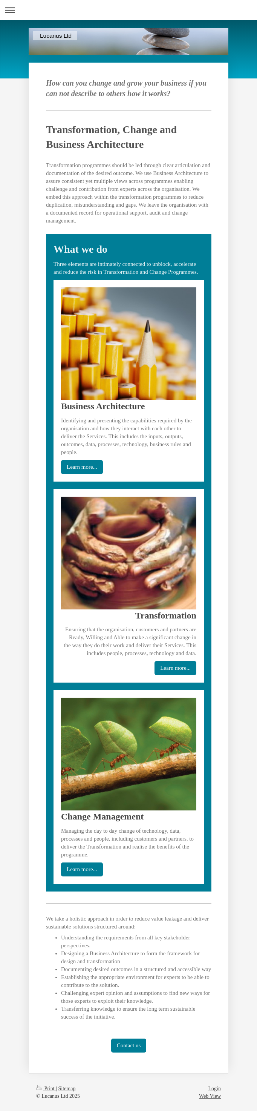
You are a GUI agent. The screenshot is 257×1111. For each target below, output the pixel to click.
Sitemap (67, 1088)
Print (46, 1088)
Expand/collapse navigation (128, 10)
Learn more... (82, 467)
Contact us (129, 1045)
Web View (210, 1096)
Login (214, 1088)
